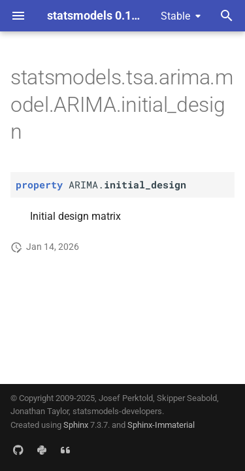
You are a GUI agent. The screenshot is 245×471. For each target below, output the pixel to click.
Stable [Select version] (175, 16)
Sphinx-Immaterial (161, 425)
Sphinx (75, 425)
